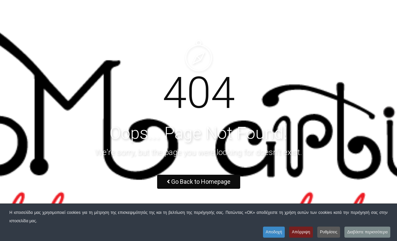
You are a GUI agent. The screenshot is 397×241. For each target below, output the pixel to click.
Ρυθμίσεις (328, 232)
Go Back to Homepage (198, 181)
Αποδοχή (274, 232)
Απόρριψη (301, 232)
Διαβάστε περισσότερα (367, 232)
